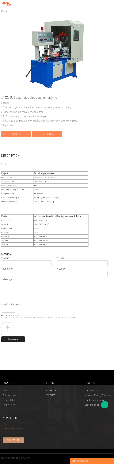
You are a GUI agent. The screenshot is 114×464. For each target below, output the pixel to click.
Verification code (10, 304)
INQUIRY (15, 134)
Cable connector (92, 390)
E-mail (61, 258)
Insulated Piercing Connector (98, 395)
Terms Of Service (10, 400)
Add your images (38, 316)
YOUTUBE (50, 395)
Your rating (7, 269)
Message (6, 279)
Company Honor (10, 395)
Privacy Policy (9, 404)
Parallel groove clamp (94, 400)
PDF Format (47, 134)
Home (4, 11)
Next (109, 54)
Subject (61, 269)
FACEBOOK (51, 390)
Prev (5, 54)
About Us (7, 390)
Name (5, 258)
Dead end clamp (92, 404)
